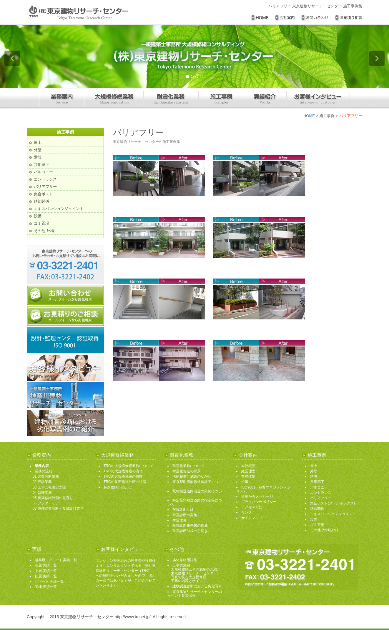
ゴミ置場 (41, 223)
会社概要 (248, 466)
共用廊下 (41, 164)
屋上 (37, 142)
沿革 (244, 482)
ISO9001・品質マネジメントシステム (263, 489)
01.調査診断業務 (46, 476)
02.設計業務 (42, 482)
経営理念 (248, 471)
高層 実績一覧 (46, 565)
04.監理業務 (42, 493)
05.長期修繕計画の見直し (53, 498)
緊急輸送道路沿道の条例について (194, 493)
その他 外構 (44, 231)
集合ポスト (43, 194)
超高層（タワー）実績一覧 (56, 560)
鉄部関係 (41, 201)
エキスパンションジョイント (59, 208)
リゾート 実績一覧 (49, 581)
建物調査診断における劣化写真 (197, 586)
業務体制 (248, 476)
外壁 (37, 150)
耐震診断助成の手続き (190, 531)
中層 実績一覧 (46, 571)
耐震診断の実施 (184, 515)
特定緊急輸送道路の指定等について (194, 502)
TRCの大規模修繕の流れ (123, 471)
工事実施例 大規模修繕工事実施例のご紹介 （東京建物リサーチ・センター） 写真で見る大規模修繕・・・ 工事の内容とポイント (193, 573)
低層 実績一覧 (46, 576)
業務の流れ (43, 471)
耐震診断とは (183, 509)
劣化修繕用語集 (184, 560)
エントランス (45, 179)
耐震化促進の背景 (186, 471)
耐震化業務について (188, 466)
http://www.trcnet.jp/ (133, 616)
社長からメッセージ (257, 496)
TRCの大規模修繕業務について (128, 466)
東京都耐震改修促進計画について (194, 484)
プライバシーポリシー (259, 502)
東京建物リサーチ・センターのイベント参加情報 (194, 594)
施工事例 (327, 116)
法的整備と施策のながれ (191, 476)
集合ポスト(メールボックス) (332, 503)
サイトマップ (251, 518)
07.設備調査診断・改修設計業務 (58, 508)
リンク (246, 512)
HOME (309, 116)
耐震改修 (179, 520)
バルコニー (43, 172)
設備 (37, 216)
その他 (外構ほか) (324, 530)
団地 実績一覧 (46, 587)
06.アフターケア (46, 503)
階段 (37, 157)
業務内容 (42, 466)
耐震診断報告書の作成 (190, 526)
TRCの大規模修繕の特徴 (123, 476)
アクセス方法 (251, 507)
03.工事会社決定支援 (49, 487)
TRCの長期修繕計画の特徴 (125, 482)
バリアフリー (45, 186)
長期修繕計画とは (118, 487)
